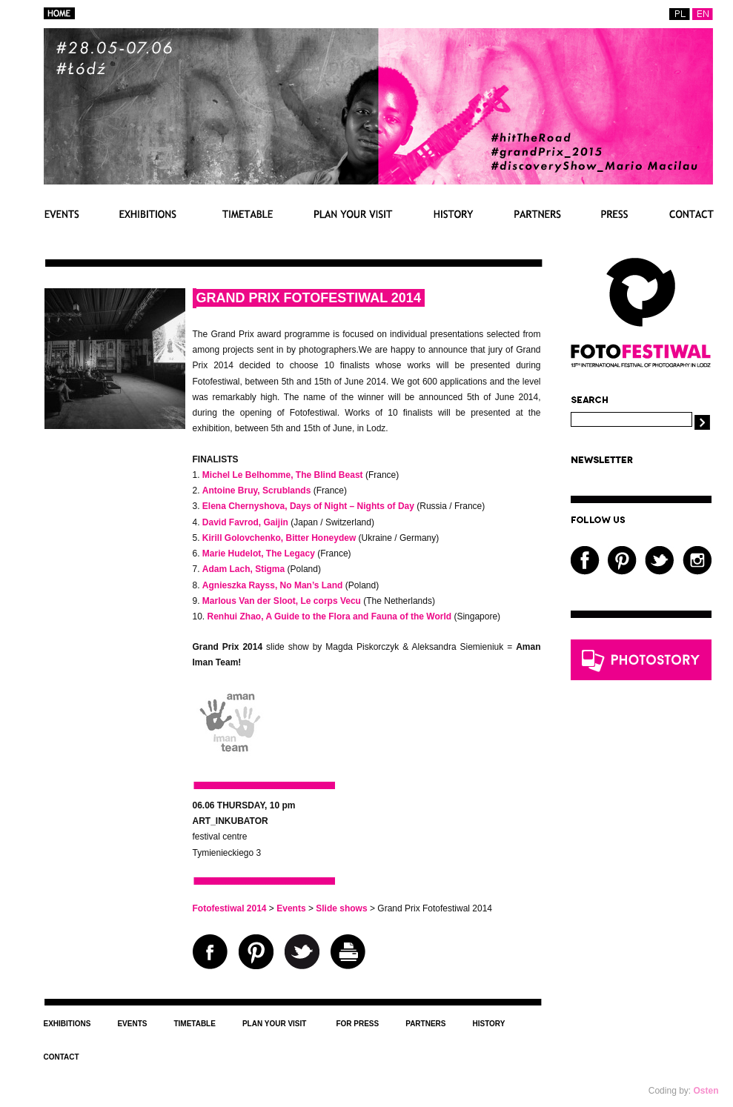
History (453, 213)
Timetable (245, 213)
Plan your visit (353, 213)
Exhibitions (148, 213)
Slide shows (341, 908)
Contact (691, 213)
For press (615, 213)
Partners (537, 213)
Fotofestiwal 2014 (230, 908)
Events (61, 213)
